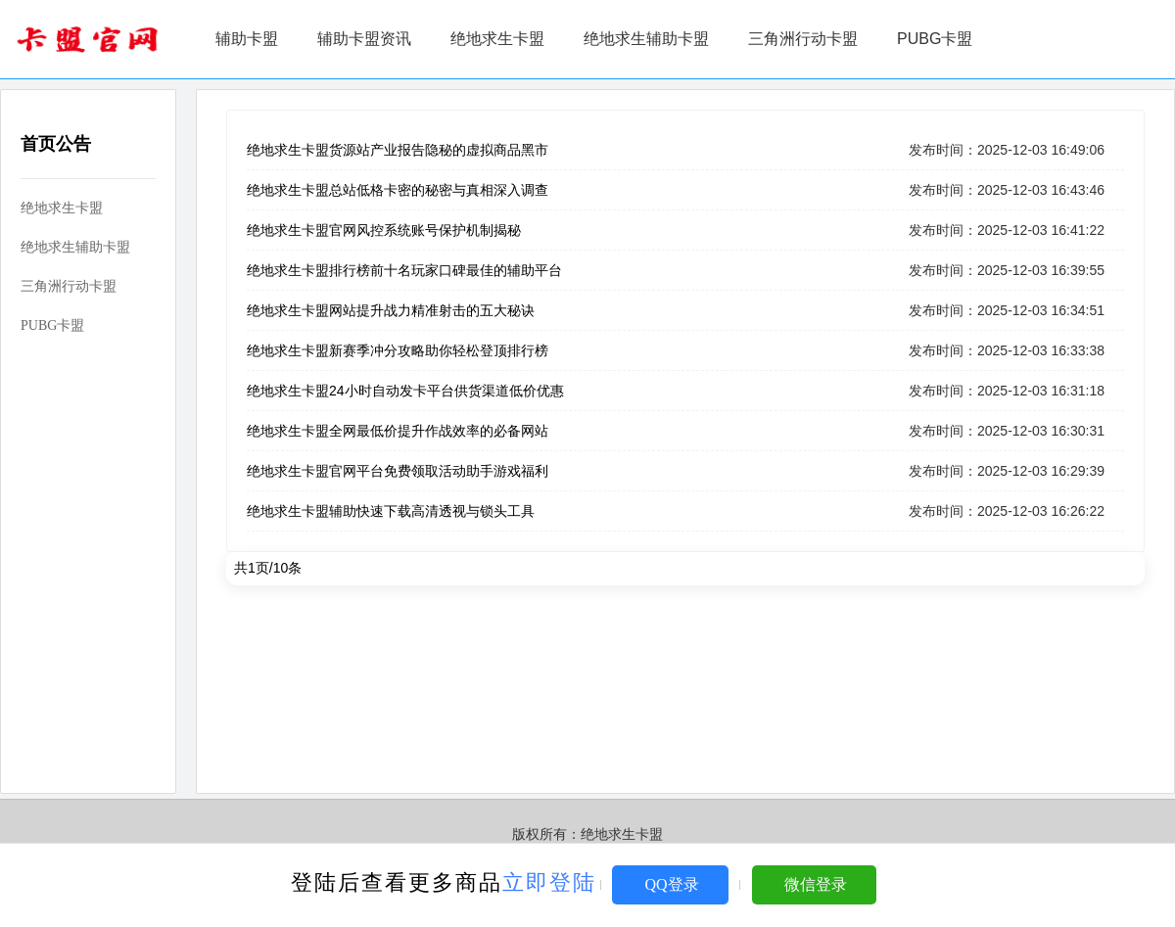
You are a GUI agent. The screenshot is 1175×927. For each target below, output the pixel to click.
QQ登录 (671, 884)
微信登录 (815, 884)
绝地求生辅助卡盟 (646, 38)
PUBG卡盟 (934, 38)
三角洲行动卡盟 (803, 38)
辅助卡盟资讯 (364, 38)
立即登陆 (549, 882)
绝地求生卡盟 (497, 38)
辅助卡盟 (246, 38)
